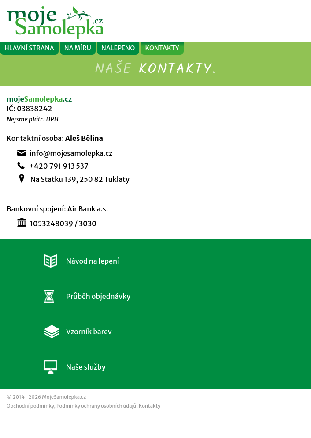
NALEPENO (118, 48)
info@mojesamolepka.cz (71, 153)
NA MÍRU (77, 48)
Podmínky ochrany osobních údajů (96, 406)
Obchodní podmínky (30, 406)
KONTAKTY (162, 48)
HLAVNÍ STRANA (29, 48)
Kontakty (149, 406)
